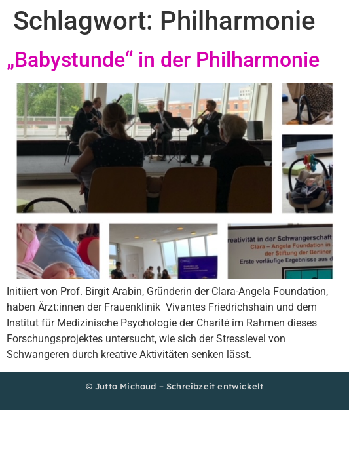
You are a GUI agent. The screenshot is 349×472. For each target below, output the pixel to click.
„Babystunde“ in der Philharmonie (163, 59)
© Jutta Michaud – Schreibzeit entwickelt (175, 386)
